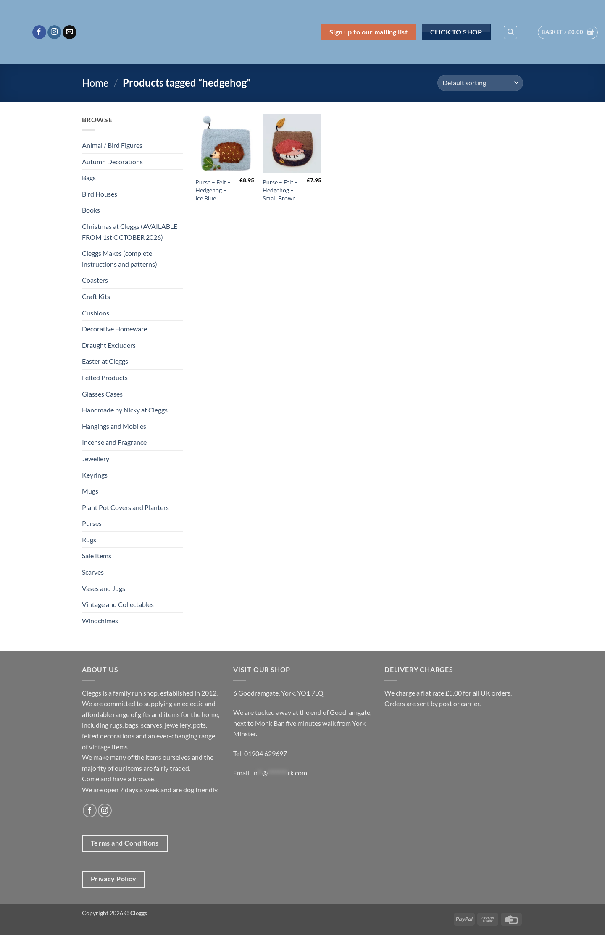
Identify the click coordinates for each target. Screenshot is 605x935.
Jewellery (95, 458)
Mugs (90, 491)
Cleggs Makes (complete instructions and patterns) (119, 258)
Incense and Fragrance (114, 442)
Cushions (95, 313)
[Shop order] (480, 83)
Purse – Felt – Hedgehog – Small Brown (280, 190)
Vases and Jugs (103, 588)
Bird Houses (99, 194)
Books (91, 210)
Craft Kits (96, 296)
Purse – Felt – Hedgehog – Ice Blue (213, 190)
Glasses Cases (102, 394)
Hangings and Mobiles (114, 426)
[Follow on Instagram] (54, 32)
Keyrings (95, 475)
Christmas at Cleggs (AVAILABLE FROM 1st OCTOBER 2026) (129, 231)
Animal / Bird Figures (112, 145)
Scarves (93, 572)
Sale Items (96, 555)
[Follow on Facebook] (39, 32)
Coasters (95, 280)
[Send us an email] (69, 32)
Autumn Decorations (112, 161)
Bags (89, 177)
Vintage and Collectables (118, 604)
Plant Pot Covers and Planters (125, 507)
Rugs (89, 540)
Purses (92, 523)
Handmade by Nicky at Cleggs (125, 410)
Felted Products (105, 377)
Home (95, 82)
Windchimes (100, 621)
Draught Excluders (109, 345)
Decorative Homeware (114, 329)
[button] (568, 32)
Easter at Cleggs (105, 361)
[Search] (510, 32)
